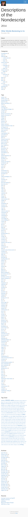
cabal (2, 188)
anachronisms (4, 170)
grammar (3, 275)
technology (5, 65)
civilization (3, 206)
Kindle (2, 131)
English (2, 116)
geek (2, 267)
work (2, 89)
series (2, 351)
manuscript (3, 303)
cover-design (3, 218)
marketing (3, 306)
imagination (3, 282)
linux (2, 300)
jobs (2, 290)
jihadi (2, 288)
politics (2, 324)
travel (2, 372)
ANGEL (3, 97)
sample (2, 348)
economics (3, 238)
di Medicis (3, 229)
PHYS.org (3, 143)
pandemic (3, 315)
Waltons (3, 164)
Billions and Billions (5, 103)
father (2, 254)
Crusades (3, 110)
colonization (3, 212)
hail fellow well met (5, 276)
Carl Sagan (3, 107)
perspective (3, 320)
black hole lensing (5, 182)
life (2, 299)
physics (2, 323)
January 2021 (4, 455)
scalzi (2, 350)
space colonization (5, 363)
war (2, 383)
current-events (4, 69)
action (2, 166)
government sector (5, 273)
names (2, 312)
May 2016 (3, 469)
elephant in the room (5, 242)
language (3, 294)
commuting (3, 215)
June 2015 (3, 479)
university (3, 375)
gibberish (3, 270)
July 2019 (3, 458)
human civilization (5, 278)
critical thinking (4, 220)
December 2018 (4, 461)
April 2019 (3, 460)
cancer (2, 191)
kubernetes (3, 293)
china (2, 202)
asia (2, 178)
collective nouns (4, 211)
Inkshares (3, 121)
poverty (2, 329)
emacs (2, 244)
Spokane (3, 157)
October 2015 (4, 473)
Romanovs (3, 149)
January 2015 (4, 482)
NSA (2, 137)
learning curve (4, 297)
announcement (4, 172)
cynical (2, 223)
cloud (2, 208)
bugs (2, 187)
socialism (3, 359)
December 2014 (4, 484)
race (6, 75)
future (2, 72)
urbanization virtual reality (6, 378)
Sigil (2, 154)
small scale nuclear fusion (6, 357)
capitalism (3, 193)
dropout (2, 232)
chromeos (3, 205)
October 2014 (4, 487)
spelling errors (4, 368)
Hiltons (2, 119)
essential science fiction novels (7, 249)
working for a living (5, 390)
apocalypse (3, 173)
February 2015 (4, 481)
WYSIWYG (3, 163)
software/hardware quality (6, 362)
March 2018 (3, 464)
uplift (2, 377)
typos (2, 374)
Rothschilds (3, 151)
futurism (3, 266)
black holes (3, 184)
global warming (4, 272)
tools (2, 371)
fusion (2, 263)
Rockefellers (3, 148)
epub (2, 248)
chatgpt (2, 200)
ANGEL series (4, 98)
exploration (3, 252)
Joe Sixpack (3, 127)
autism (2, 181)
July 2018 (3, 463)
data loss (3, 226)
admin (2, 55)
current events (6, 58)
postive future (4, 327)
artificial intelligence (5, 176)
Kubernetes (3, 501)
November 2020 (4, 457)
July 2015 (3, 478)
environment (3, 246)
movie (2, 311)
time (2, 369)
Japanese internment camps (7, 125)
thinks (4, 61)
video (2, 381)
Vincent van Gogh (5, 161)
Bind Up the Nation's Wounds (7, 502)
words (2, 387)
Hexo (16, 513)
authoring (3, 56)
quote (2, 80)
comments (3, 214)
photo (2, 78)
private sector (4, 335)
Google (2, 118)
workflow (3, 389)
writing (2, 392)
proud (2, 336)
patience (3, 318)
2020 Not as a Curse (5, 504)
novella (2, 314)
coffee (2, 209)
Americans (3, 101)
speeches (3, 366)
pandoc (2, 317)
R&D (2, 146)
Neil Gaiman (3, 140)
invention (3, 287)
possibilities (3, 326)
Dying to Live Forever (6, 113)
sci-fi (4, 59)
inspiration (3, 284)
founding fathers (4, 258)
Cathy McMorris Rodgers (6, 109)
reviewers (3, 342)
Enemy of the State (5, 115)
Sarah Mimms (4, 152)
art (1, 175)
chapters (3, 197)
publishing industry (5, 339)
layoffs (2, 296)
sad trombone (4, 345)
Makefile (3, 136)
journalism (3, 291)
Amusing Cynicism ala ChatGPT (8, 498)
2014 (3, 25)
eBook (2, 235)
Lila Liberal (3, 134)
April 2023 (3, 452)
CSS (2, 104)
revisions (3, 344)
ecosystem (3, 241)
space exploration (4, 365)
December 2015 (4, 470)
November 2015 (4, 472)
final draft (3, 257)
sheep (2, 353)
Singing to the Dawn (5, 499)
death (2, 227)
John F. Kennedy (4, 128)
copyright (3, 217)
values (2, 380)
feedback (3, 255)
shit (2, 354)
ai (1, 169)
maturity (3, 308)
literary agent (4, 302)
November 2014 (4, 485)
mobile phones (4, 309)
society (2, 360)
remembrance (4, 341)
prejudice (3, 332)
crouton (2, 221)
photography (3, 321)
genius (2, 269)
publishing (3, 338)
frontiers (3, 261)
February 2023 (4, 454)
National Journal (4, 139)
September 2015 (4, 475)
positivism (5, 74)
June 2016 (3, 467)
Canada (2, 106)
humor (2, 77)
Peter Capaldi (4, 145)
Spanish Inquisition (5, 155)
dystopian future (4, 233)
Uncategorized (4, 53)
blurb (2, 185)
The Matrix (3, 158)
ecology (2, 236)
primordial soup (4, 333)
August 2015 (3, 476)
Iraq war (3, 122)
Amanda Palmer (4, 100)
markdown (3, 305)
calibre (2, 190)
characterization (4, 199)
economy (3, 239)
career (2, 194)
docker (2, 230)
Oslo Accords (4, 142)
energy (2, 245)
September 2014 (4, 488)
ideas (2, 281)
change (2, 196)
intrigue (2, 285)
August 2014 (3, 490)
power (2, 330)
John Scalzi (3, 130)
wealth (2, 384)
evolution (3, 251)
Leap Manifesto (4, 133)
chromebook (3, 203)
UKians (2, 160)
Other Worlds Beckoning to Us (13, 31)
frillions (2, 260)
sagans (2, 347)
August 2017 (3, 466)
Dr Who (2, 112)
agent (2, 167)
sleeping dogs (4, 356)
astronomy (3, 179)
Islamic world (4, 124)
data (2, 224)
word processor (4, 386)
